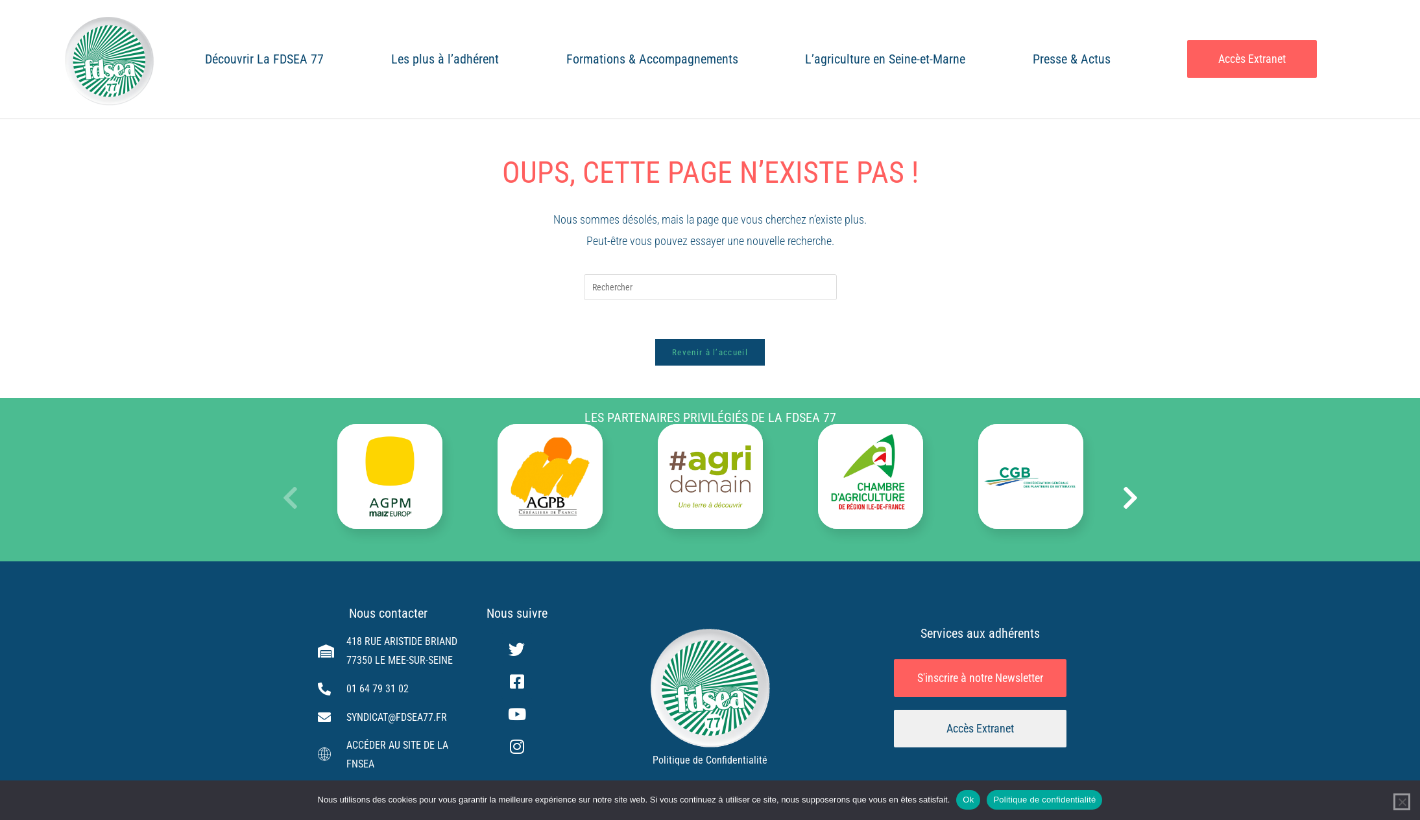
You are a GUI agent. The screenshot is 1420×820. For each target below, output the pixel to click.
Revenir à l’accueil (710, 352)
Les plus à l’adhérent (445, 59)
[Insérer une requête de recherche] (710, 287)
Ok (968, 799)
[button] (1130, 498)
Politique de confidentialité (1044, 799)
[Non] (1401, 801)
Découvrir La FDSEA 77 (264, 59)
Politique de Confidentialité (710, 760)
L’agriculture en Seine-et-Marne (885, 59)
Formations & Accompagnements (652, 59)
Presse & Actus (1072, 59)
